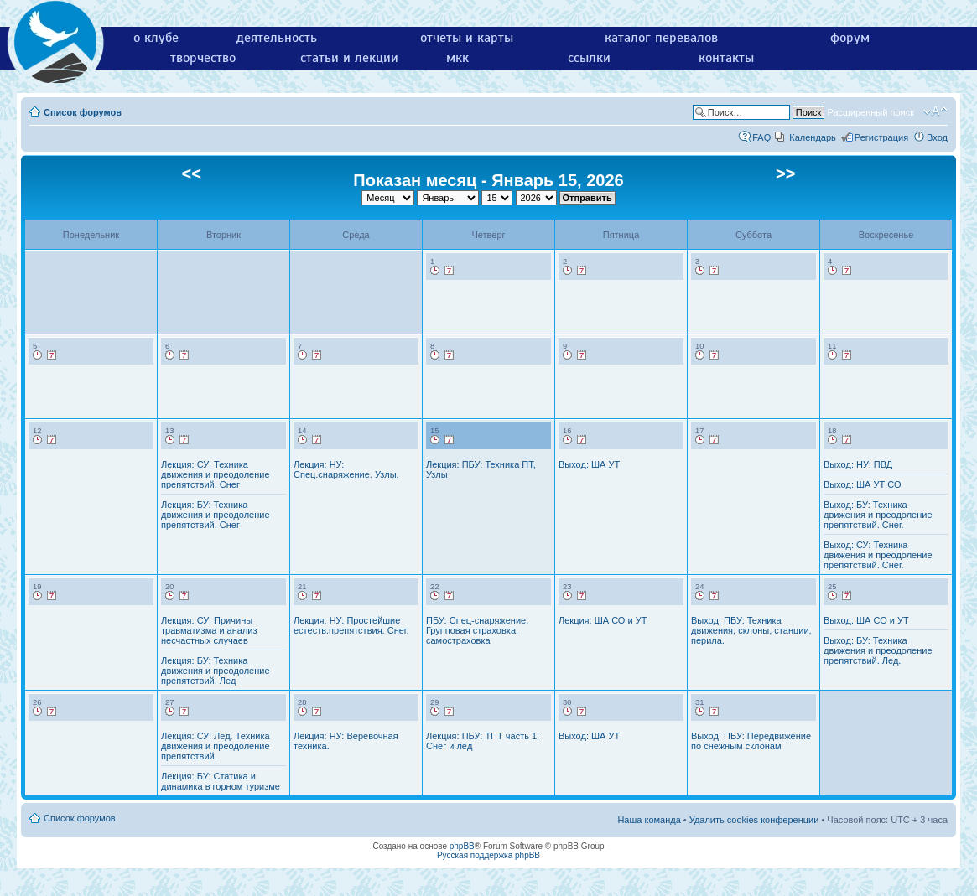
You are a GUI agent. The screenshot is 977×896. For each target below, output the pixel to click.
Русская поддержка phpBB (488, 855)
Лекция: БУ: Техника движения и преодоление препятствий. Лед (215, 670)
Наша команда (648, 820)
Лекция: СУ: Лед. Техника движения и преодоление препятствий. (215, 746)
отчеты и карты (466, 37)
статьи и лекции (349, 57)
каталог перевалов (661, 37)
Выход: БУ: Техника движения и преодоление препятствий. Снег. (878, 515)
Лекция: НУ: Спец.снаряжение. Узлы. (346, 469)
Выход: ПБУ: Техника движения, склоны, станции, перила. (751, 630)
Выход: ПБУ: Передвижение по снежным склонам (751, 741)
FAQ (761, 137)
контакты (726, 57)
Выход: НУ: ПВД (858, 464)
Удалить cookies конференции (754, 820)
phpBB (462, 846)
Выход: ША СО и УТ (866, 620)
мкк (457, 57)
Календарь (812, 137)
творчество (203, 57)
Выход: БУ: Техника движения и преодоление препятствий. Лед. (878, 650)
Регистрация (881, 137)
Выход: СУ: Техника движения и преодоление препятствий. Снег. (878, 555)
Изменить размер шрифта (935, 111)
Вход (937, 137)
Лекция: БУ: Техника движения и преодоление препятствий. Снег (215, 515)
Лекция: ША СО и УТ (603, 620)
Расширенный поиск (870, 112)
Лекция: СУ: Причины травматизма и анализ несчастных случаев (209, 630)
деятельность (276, 37)
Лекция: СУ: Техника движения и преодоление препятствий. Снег (215, 474)
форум (850, 37)
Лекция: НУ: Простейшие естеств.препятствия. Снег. (351, 625)
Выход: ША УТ (589, 464)
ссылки (589, 57)
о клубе (156, 37)
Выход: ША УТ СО (863, 484)
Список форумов (83, 112)
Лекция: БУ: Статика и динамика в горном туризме (220, 781)
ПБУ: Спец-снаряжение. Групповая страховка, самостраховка (477, 630)
